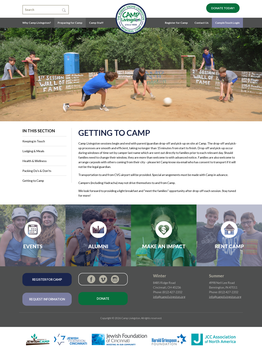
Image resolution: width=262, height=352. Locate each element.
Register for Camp (176, 22)
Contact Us (201, 22)
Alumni (98, 246)
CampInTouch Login (227, 22)
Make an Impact (163, 246)
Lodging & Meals (33, 151)
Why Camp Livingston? (36, 22)
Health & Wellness (34, 161)
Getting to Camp (33, 180)
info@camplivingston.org (169, 297)
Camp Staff (96, 22)
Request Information (47, 299)
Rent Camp (229, 246)
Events (32, 246)
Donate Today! (223, 8)
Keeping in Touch (33, 141)
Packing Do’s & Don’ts (36, 171)
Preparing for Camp (70, 22)
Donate (103, 298)
